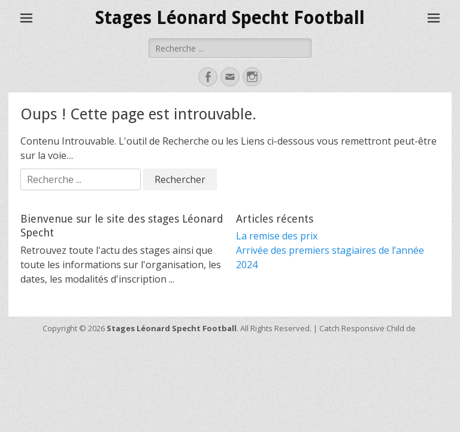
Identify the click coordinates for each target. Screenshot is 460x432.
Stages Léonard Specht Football (230, 17)
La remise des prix (276, 235)
